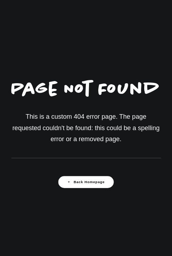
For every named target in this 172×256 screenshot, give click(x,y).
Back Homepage (86, 182)
